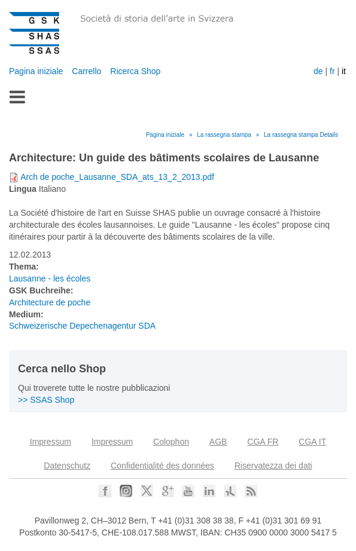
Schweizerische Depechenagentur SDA (82, 325)
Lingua (22, 189)
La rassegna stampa (224, 134)
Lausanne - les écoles (49, 278)
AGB (218, 441)
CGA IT (312, 441)
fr (332, 71)
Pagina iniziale (36, 71)
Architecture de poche (49, 302)
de (318, 71)
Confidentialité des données (162, 465)
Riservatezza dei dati (273, 465)
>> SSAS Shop (46, 400)
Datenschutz (67, 465)
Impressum (50, 441)
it (344, 71)
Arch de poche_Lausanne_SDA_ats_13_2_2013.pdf (117, 177)
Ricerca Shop (135, 71)
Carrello (86, 71)
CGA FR (262, 441)
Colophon (171, 441)
